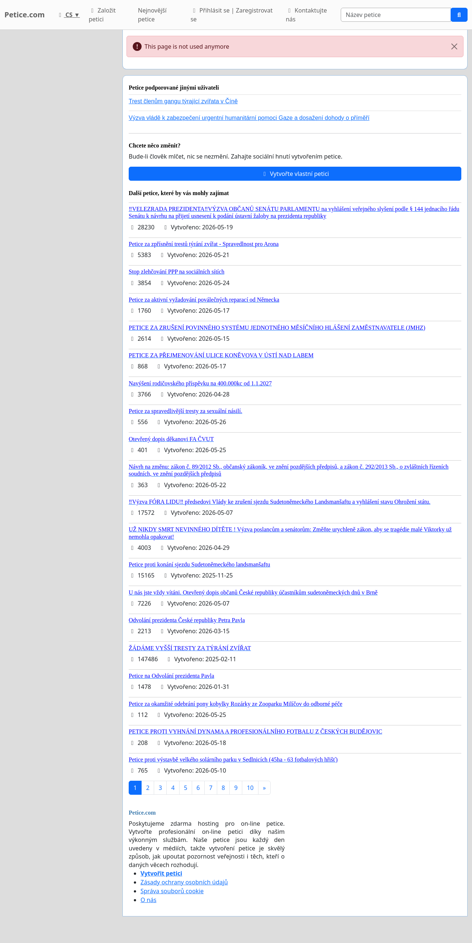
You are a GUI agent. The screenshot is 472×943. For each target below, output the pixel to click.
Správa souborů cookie (172, 891)
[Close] (454, 46)
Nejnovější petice (152, 14)
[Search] (396, 15)
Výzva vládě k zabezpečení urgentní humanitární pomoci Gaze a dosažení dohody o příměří (249, 118)
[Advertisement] (59, 140)
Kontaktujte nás (306, 14)
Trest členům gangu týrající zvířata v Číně (183, 101)
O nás (148, 900)
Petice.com (24, 15)
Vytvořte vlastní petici (295, 174)
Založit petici (101, 14)
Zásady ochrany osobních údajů (184, 882)
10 (250, 788)
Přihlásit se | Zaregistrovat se (232, 14)
